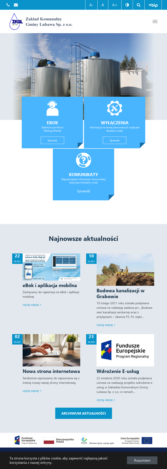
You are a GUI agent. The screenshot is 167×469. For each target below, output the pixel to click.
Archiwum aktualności (83, 413)
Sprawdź (55, 140)
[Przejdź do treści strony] (155, 21)
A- (91, 4)
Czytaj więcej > (32, 304)
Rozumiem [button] (142, 460)
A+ (114, 4)
